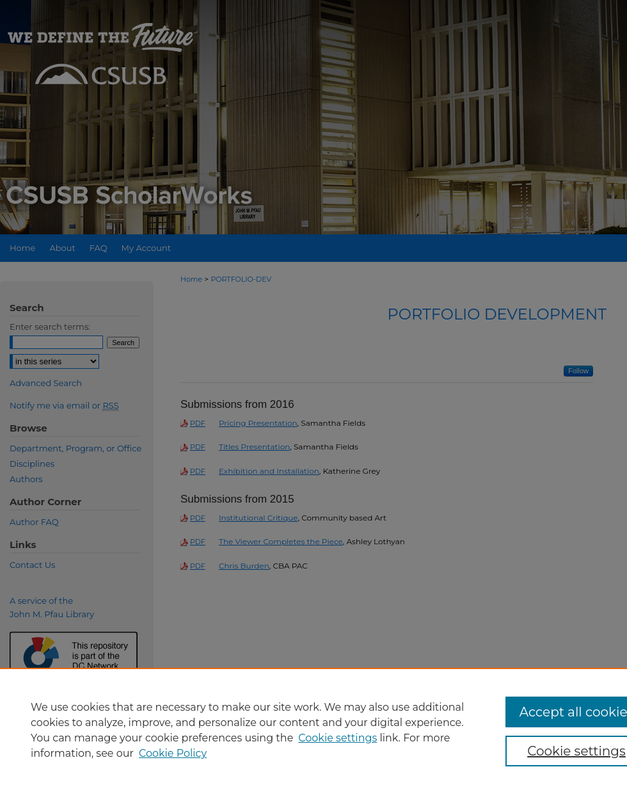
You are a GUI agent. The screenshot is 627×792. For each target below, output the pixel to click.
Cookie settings (337, 738)
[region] (313, 730)
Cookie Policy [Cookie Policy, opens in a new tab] (173, 753)
